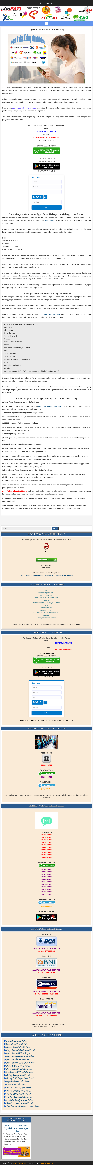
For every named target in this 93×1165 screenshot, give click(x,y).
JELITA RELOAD (47, 1163)
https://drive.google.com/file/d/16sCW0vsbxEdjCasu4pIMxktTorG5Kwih (46, 575)
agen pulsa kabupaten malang (49, 406)
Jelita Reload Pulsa (46, 3)
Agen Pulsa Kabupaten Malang (46, 29)
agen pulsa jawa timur (51, 314)
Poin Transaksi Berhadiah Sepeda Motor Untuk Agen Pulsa (16, 1128)
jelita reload (49, 220)
